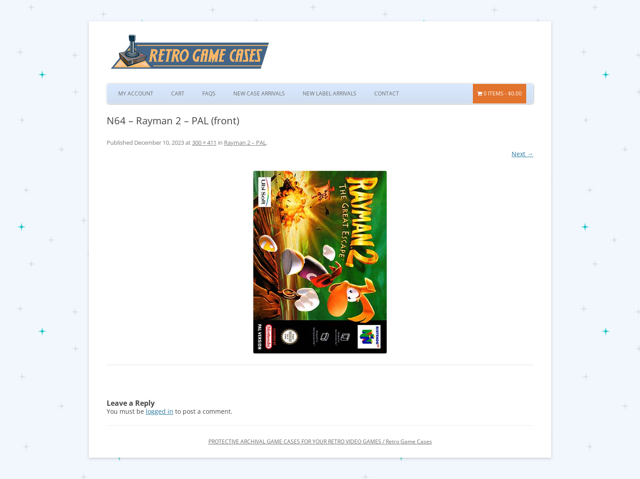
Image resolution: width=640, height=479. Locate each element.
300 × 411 (204, 142)
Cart (177, 93)
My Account (135, 93)
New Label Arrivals (329, 93)
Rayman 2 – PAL (245, 142)
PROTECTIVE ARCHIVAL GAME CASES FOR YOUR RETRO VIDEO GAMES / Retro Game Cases (320, 441)
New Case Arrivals (259, 93)
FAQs (209, 93)
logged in (159, 411)
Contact (386, 93)
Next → (522, 154)
